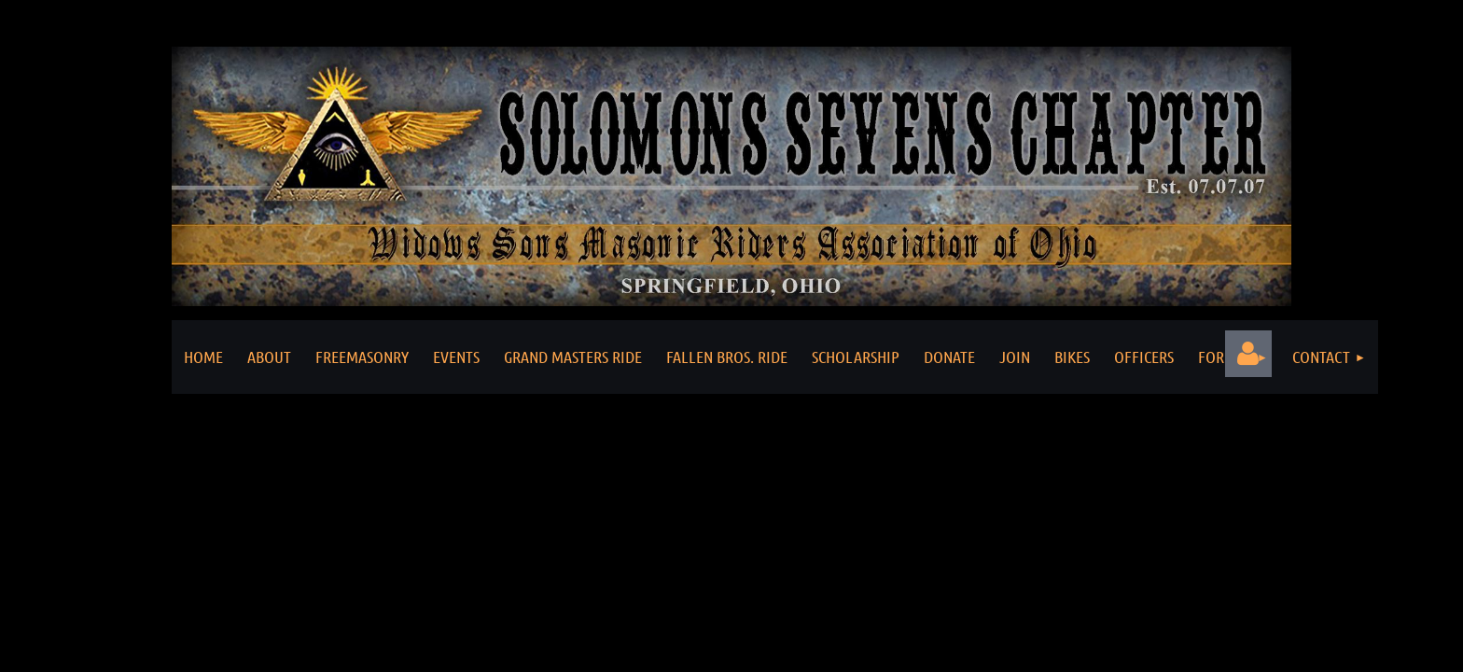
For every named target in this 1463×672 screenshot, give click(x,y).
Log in (1248, 353)
